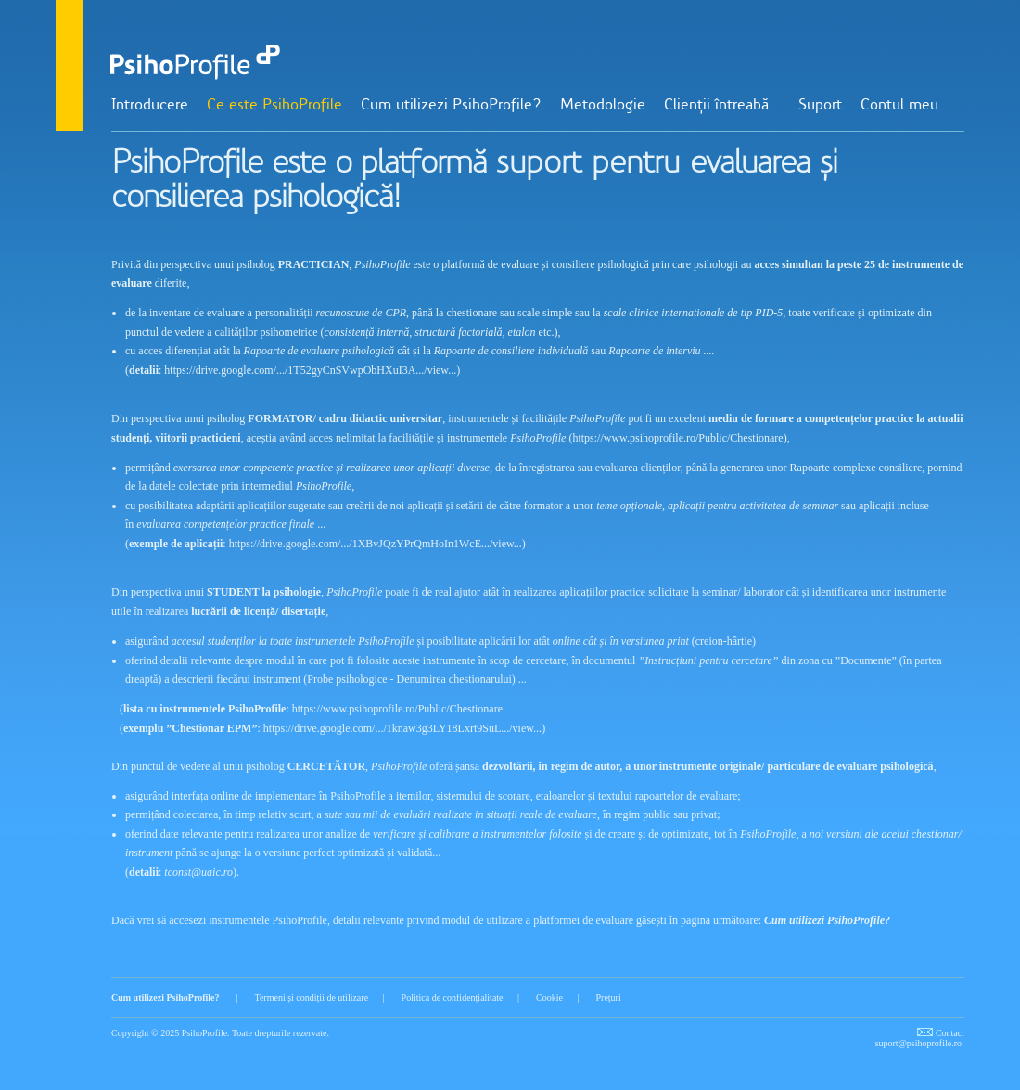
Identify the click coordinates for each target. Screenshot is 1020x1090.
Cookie (549, 998)
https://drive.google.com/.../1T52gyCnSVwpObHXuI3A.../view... (310, 370)
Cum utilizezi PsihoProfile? (451, 105)
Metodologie (602, 105)
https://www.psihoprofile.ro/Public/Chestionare (677, 437)
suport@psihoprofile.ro (918, 1043)
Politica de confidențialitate (453, 998)
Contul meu (899, 105)
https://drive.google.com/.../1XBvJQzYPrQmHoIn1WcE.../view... (375, 543)
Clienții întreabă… (722, 105)
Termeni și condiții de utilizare (311, 998)
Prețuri (607, 998)
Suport (820, 105)
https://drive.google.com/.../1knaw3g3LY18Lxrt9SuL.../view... (402, 728)
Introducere (149, 105)
